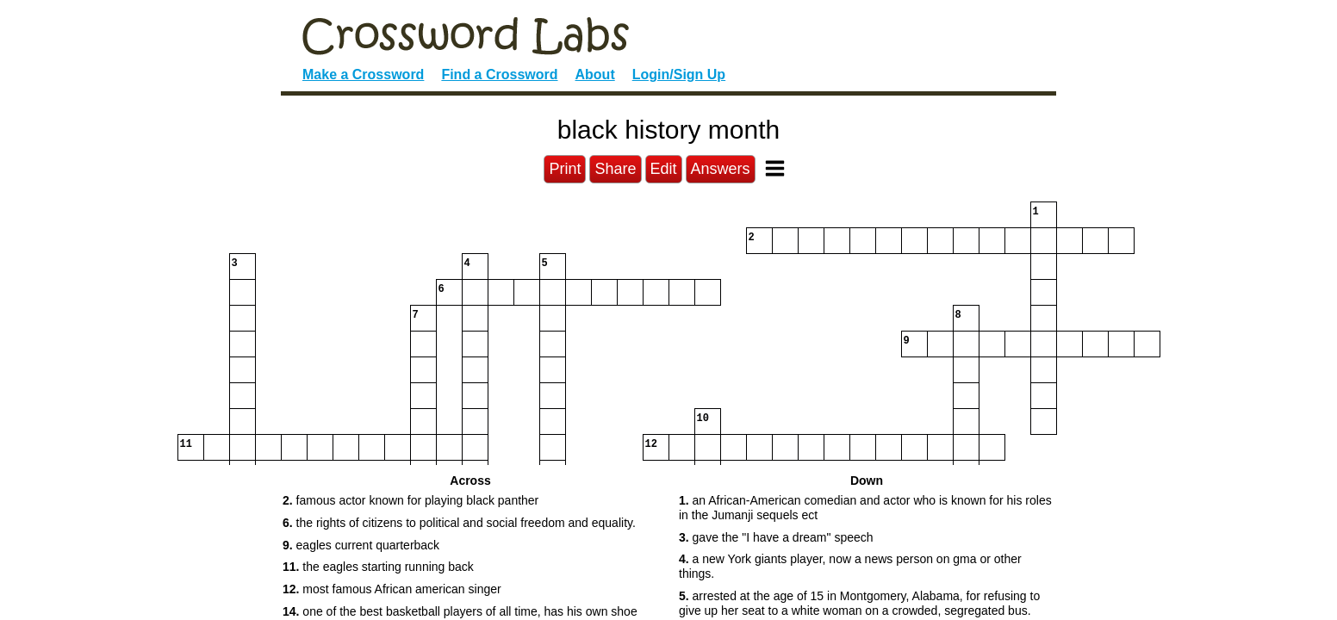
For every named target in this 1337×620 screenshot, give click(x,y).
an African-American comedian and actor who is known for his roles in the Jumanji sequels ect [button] (865, 507)
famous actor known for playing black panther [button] (410, 500)
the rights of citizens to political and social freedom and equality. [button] (459, 523)
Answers (720, 168)
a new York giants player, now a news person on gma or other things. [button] (850, 566)
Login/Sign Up (678, 74)
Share (615, 168)
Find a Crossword (499, 74)
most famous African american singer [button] (392, 589)
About (595, 74)
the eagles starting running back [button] (378, 567)
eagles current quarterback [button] (361, 545)
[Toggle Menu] (775, 168)
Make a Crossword (363, 74)
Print (565, 168)
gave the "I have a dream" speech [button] (776, 537)
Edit (663, 168)
